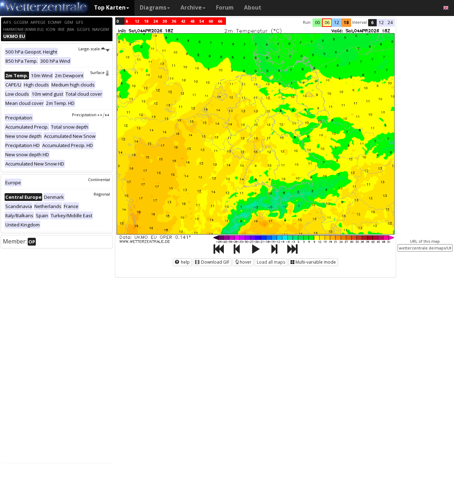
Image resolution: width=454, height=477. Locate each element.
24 (155, 21)
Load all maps (271, 262)
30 (164, 21)
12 (137, 21)
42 (183, 21)
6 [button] (372, 22)
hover (243, 262)
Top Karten (111, 7)
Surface (100, 72)
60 (211, 21)
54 (201, 21)
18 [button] (346, 22)
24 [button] (390, 22)
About (252, 7)
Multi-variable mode (313, 262)
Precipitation (91, 114)
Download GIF (212, 262)
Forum (224, 7)
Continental (99, 179)
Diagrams (155, 7)
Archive (193, 7)
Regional (102, 194)
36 (174, 21)
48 (192, 21)
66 (220, 21)
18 (146, 21)
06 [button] (327, 22)
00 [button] (317, 22)
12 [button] (336, 22)
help (182, 262)
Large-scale (94, 48)
